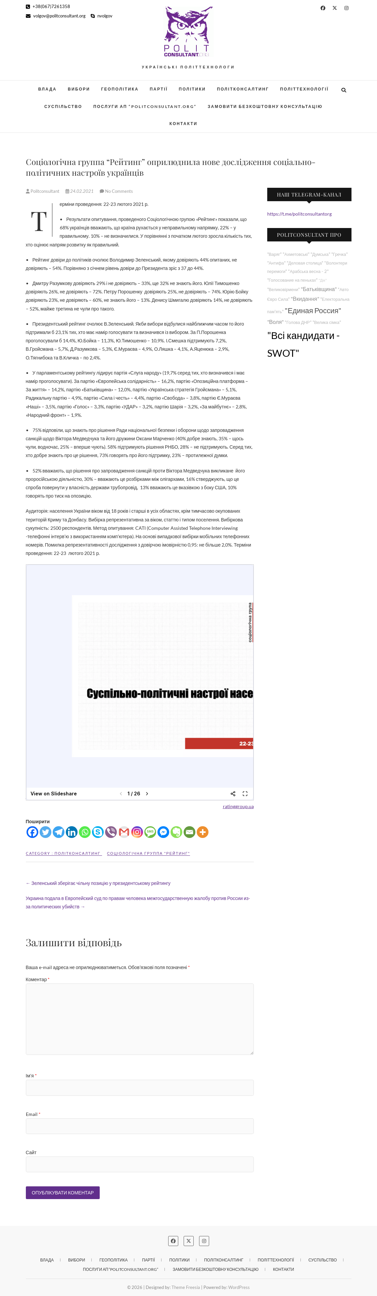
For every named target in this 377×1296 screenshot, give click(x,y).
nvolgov (101, 15)
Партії (159, 89)
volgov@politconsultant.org (56, 15)
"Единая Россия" (313, 310)
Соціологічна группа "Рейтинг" (148, 853)
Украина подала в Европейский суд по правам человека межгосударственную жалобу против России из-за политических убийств (138, 902)
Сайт (31, 1152)
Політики (192, 89)
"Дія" (322, 280)
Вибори (79, 89)
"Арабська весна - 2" (308, 271)
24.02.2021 (80, 191)
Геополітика (120, 89)
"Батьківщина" (319, 289)
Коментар (38, 979)
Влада (47, 89)
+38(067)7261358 (48, 6)
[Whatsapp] (85, 832)
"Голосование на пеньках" (292, 280)
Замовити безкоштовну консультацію (265, 106)
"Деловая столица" (305, 263)
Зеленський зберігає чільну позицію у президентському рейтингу (98, 883)
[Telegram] (58, 832)
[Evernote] (176, 832)
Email (33, 1114)
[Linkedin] (72, 832)
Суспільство (63, 106)
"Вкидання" (305, 298)
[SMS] (150, 832)
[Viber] (111, 832)
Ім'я (31, 1075)
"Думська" (320, 254)
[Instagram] (137, 832)
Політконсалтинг (243, 89)
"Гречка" (339, 254)
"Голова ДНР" (298, 322)
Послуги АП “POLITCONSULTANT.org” (145, 106)
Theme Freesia (186, 1287)
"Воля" (275, 322)
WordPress (239, 1287)
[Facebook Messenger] (163, 832)
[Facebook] (32, 832)
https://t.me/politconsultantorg (299, 214)
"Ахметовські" (296, 254)
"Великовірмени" (283, 289)
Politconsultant (43, 191)
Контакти (183, 123)
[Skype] (98, 832)
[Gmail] (124, 832)
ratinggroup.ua (238, 806)
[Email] (189, 832)
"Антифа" (276, 263)
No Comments (119, 191)
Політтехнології (304, 89)
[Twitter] (45, 832)
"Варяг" (274, 254)
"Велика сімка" (327, 322)
